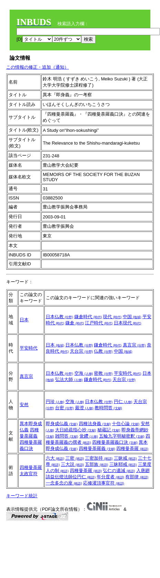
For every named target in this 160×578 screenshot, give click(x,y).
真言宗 (134, 344)
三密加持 (99, 458)
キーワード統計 (22, 495)
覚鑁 (88, 436)
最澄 (84, 407)
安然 (24, 404)
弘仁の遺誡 (119, 470)
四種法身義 (95, 423)
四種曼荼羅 (132, 448)
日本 (24, 319)
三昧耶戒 (123, 464)
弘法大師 (69, 379)
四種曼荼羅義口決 (115, 442)
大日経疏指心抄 (75, 429)
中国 (132, 316)
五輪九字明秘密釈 (122, 436)
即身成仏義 (62, 423)
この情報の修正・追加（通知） (37, 67)
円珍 (55, 401)
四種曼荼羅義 (97, 448)
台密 (64, 407)
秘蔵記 (108, 429)
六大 (55, 458)
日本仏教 (59, 316)
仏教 (103, 351)
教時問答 (108, 407)
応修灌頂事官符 (103, 483)
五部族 (96, 464)
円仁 (123, 401)
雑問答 (66, 436)
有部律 (136, 476)
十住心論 (125, 423)
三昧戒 (125, 458)
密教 (103, 373)
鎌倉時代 (88, 316)
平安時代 (29, 348)
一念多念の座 (64, 483)
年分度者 (110, 476)
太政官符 (29, 473)
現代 (112, 316)
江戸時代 (99, 322)
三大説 (72, 464)
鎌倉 (74, 322)
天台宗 (81, 351)
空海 (83, 373)
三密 (74, 458)
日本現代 (127, 322)
